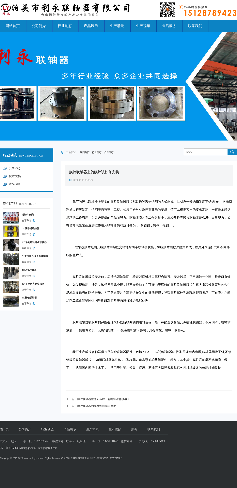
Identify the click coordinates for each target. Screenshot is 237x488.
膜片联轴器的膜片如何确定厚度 (96, 406)
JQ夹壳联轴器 (29, 270)
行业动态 (65, 26)
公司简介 (39, 26)
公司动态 (15, 168)
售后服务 (169, 26)
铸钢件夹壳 (28, 214)
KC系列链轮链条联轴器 (34, 242)
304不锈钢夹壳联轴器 (33, 283)
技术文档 (15, 176)
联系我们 (195, 26)
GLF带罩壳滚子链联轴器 (35, 256)
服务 (134, 429)
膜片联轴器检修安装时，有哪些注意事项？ (103, 399)
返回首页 (84, 152)
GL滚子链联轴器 (30, 228)
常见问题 (15, 184)
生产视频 (143, 26)
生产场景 (117, 26)
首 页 (4, 429)
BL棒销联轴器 (29, 297)
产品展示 (91, 26)
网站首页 (13, 26)
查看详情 (26, 220)
